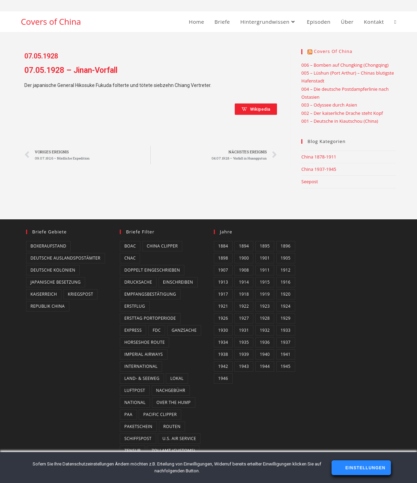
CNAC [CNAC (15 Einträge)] (130, 258)
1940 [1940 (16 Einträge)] (265, 354)
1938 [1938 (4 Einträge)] (223, 354)
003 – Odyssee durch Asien (329, 105)
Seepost (309, 181)
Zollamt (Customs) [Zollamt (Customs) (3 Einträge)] (173, 450)
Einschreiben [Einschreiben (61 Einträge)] (178, 282)
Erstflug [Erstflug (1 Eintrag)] (134, 306)
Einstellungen (364, 467)
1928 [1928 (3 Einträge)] (265, 318)
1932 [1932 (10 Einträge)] (265, 330)
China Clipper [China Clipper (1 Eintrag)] (162, 246)
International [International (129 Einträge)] (141, 366)
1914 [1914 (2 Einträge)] (244, 282)
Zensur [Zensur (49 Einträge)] (132, 450)
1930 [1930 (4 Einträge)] (223, 330)
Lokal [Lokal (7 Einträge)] (177, 378)
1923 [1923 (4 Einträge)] (265, 306)
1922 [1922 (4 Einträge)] (244, 306)
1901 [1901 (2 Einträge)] (265, 258)
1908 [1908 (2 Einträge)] (244, 270)
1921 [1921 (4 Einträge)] (223, 306)
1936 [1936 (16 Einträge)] (265, 342)
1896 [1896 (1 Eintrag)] (286, 246)
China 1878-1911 (318, 157)
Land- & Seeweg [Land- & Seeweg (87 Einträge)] (141, 378)
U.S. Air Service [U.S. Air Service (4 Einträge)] (179, 438)
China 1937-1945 (318, 169)
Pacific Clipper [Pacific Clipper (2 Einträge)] (160, 414)
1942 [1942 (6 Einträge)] (223, 366)
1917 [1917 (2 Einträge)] (223, 294)
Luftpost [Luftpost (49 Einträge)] (134, 390)
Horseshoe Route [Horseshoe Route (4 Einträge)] (144, 342)
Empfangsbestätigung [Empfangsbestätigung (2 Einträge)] (150, 294)
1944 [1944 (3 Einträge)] (265, 366)
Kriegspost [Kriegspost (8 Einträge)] (80, 294)
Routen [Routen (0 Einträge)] (172, 426)
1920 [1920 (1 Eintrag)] (286, 294)
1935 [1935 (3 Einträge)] (244, 342)
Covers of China (51, 21)
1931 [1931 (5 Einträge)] (244, 330)
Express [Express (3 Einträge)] (133, 330)
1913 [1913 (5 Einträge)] (223, 282)
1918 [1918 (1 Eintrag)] (244, 294)
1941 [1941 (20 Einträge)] (286, 354)
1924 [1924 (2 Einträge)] (286, 306)
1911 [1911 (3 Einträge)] (265, 270)
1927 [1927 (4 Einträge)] (244, 318)
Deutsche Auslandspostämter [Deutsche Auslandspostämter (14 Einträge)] (66, 258)
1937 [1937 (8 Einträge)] (286, 342)
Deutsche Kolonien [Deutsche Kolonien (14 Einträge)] (53, 270)
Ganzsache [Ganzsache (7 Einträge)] (184, 330)
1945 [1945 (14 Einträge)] (286, 366)
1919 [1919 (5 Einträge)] (265, 294)
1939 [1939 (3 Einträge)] (244, 354)
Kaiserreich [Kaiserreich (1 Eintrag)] (44, 294)
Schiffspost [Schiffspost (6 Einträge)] (137, 438)
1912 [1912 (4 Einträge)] (286, 270)
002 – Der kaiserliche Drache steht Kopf (342, 113)
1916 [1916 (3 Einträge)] (286, 282)
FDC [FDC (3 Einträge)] (157, 330)
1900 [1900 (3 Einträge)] (244, 258)
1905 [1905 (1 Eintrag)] (286, 258)
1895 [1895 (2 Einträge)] (265, 246)
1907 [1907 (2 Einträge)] (223, 270)
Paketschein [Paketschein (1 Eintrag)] (138, 426)
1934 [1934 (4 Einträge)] (223, 342)
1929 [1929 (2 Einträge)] (286, 318)
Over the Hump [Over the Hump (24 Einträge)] (174, 402)
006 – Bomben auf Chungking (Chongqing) (345, 65)
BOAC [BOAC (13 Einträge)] (130, 246)
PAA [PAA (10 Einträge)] (128, 414)
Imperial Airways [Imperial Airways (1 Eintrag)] (143, 354)
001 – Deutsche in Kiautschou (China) (339, 121)
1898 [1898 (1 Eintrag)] (223, 258)
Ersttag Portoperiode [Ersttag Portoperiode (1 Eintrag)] (150, 318)
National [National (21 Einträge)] (135, 402)
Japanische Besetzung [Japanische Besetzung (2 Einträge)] (56, 282)
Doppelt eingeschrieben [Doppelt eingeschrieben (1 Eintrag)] (152, 270)
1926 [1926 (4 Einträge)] (223, 318)
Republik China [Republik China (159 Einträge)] (48, 306)
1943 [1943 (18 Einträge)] (244, 366)
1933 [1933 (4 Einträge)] (286, 330)
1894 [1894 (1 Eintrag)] (244, 246)
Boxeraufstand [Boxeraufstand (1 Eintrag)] (48, 246)
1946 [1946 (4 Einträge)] (223, 378)
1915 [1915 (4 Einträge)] (265, 282)
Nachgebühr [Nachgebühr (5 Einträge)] (170, 390)
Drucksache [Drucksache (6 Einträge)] (138, 282)
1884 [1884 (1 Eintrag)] (223, 246)
